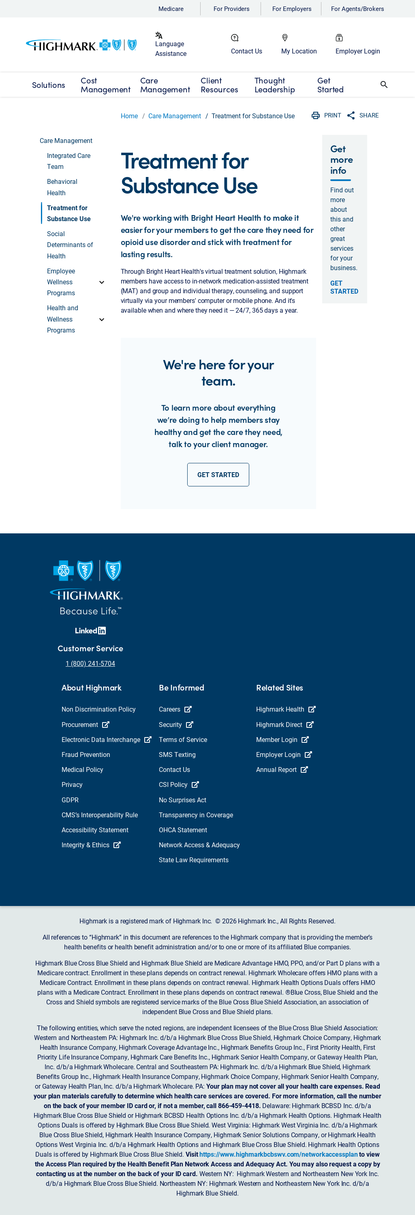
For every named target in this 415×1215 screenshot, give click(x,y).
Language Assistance (170, 48)
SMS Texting (177, 754)
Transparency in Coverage (196, 814)
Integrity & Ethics (91, 844)
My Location (299, 51)
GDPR (70, 799)
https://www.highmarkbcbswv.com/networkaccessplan (278, 1154)
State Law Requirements (194, 859)
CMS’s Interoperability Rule (100, 814)
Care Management (174, 115)
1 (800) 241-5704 (90, 663)
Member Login (282, 739)
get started (218, 474)
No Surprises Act (182, 799)
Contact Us (246, 51)
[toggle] (102, 282)
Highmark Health (286, 709)
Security (176, 724)
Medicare (171, 8)
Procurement (85, 724)
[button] (384, 85)
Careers (175, 709)
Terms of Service (183, 739)
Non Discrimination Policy (99, 709)
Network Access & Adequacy (199, 844)
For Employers (292, 8)
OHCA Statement (183, 829)
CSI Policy (179, 784)
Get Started (344, 287)
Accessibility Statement (95, 829)
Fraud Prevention (86, 754)
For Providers (232, 8)
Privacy (72, 784)
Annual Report (282, 769)
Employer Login (358, 51)
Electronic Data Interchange (107, 739)
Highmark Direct (285, 724)
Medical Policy (82, 769)
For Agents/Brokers (357, 8)
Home (129, 115)
